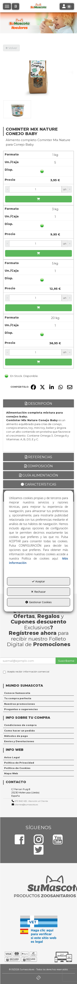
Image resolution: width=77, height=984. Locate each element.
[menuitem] (38, 693)
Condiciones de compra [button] (20, 725)
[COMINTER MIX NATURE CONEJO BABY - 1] (17, 109)
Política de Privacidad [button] (19, 762)
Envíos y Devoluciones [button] (19, 741)
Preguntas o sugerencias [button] (21, 709)
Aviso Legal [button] (12, 757)
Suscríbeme (66, 660)
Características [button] (38, 484)
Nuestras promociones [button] (19, 703)
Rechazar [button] (38, 591)
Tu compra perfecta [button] (17, 698)
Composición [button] (38, 466)
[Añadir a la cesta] (38, 199)
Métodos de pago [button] (16, 736)
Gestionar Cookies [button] (38, 602)
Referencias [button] (38, 457)
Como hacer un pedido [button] (19, 730)
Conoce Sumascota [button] (17, 693)
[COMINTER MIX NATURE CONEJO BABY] (38, 75)
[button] (15, 6)
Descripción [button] (38, 404)
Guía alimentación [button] (38, 475)
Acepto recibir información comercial (26, 671)
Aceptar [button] (38, 581)
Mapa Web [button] (11, 773)
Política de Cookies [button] (17, 768)
